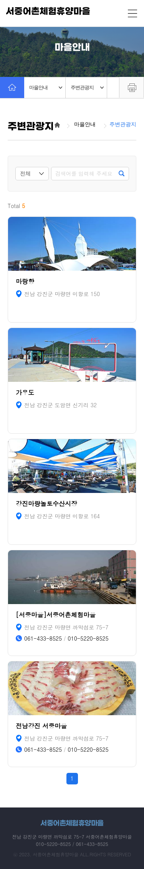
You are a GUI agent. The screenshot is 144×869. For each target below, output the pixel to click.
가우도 (25, 392)
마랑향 (25, 281)
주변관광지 (87, 87)
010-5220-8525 (88, 638)
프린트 (131, 87)
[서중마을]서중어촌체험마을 (56, 615)
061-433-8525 (43, 638)
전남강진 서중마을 (41, 726)
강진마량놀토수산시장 (46, 503)
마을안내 (45, 87)
